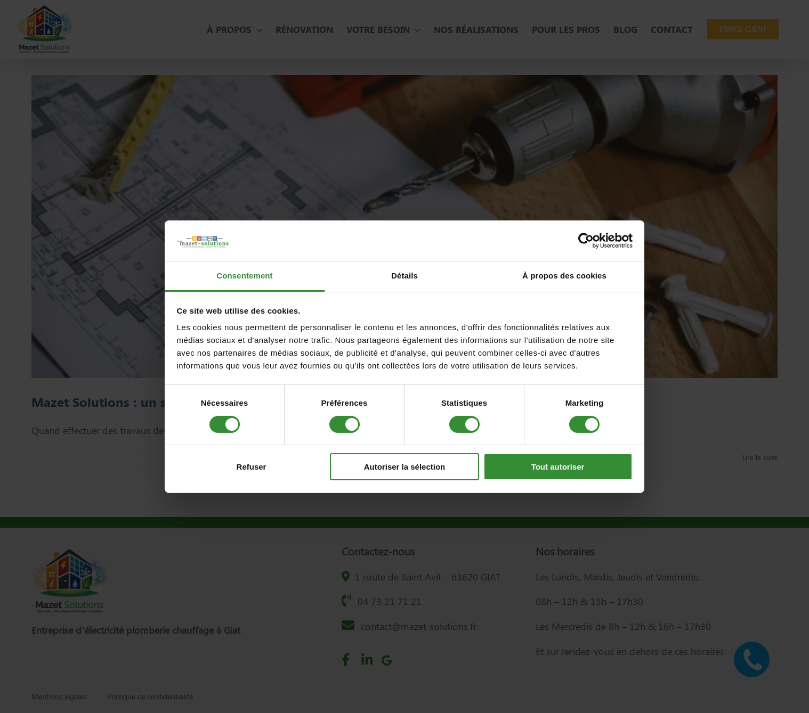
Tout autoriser (558, 466)
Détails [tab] (404, 275)
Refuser (251, 466)
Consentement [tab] (244, 275)
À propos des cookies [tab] (564, 275)
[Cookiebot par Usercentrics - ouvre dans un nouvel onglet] (586, 241)
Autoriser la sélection (405, 466)
